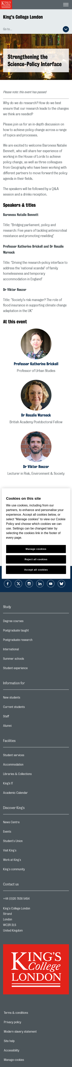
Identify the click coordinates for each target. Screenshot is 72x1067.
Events (22, 832)
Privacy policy (26, 1022)
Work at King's (27, 860)
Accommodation (28, 765)
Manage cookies (27, 1059)
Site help (22, 1041)
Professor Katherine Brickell (36, 364)
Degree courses (28, 622)
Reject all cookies (36, 559)
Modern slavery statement (33, 1031)
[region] (36, 533)
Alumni (22, 726)
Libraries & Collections (32, 774)
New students (27, 698)
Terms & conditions (29, 1012)
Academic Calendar (30, 793)
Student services (29, 756)
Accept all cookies (36, 569)
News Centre (26, 823)
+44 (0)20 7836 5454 (16, 898)
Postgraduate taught (31, 631)
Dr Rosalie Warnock (36, 415)
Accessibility (25, 1050)
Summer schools (29, 659)
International (26, 650)
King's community (29, 870)
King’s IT (23, 784)
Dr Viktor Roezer (36, 466)
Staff (21, 717)
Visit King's (25, 851)
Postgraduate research (33, 640)
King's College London (23, 17)
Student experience (30, 669)
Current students (29, 707)
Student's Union (28, 842)
